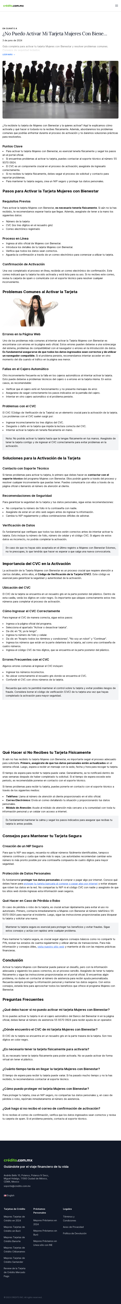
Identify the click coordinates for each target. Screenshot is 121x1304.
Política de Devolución (74, 1233)
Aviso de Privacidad (73, 1227)
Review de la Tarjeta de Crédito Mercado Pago (14, 1272)
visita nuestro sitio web (50, 946)
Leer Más (9, 54)
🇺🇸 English (9, 1195)
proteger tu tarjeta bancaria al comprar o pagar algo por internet (61, 883)
